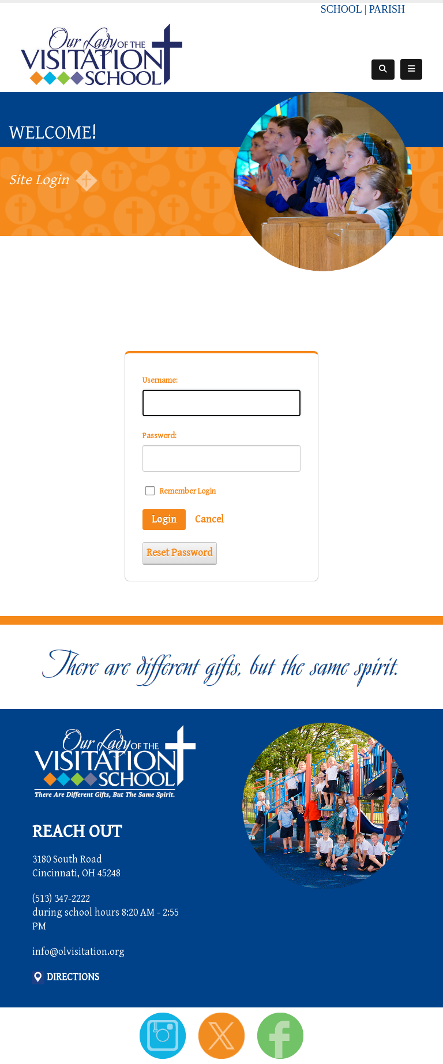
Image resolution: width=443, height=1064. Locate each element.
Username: (160, 380)
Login (164, 519)
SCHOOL (341, 9)
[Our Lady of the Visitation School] (101, 53)
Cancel (209, 519)
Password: (159, 435)
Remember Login (188, 491)
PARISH (387, 9)
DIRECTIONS (73, 977)
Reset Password (180, 553)
